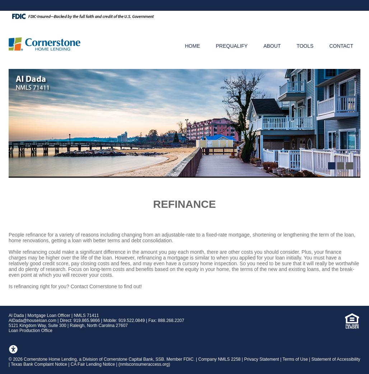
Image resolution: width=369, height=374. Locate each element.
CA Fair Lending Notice (93, 364)
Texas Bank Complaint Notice (39, 364)
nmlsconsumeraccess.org (144, 364)
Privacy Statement (261, 359)
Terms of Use (295, 359)
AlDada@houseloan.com (32, 320)
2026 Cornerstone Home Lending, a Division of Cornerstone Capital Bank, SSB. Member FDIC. (104, 359)
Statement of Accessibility (336, 359)
